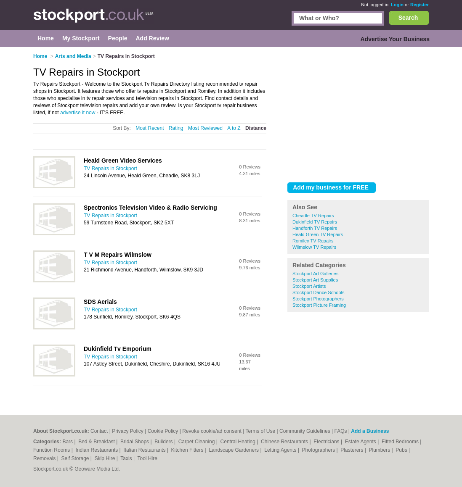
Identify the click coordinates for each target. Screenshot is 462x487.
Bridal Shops (135, 442)
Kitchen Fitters (188, 450)
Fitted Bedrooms (401, 442)
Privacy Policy (127, 431)
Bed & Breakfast (97, 442)
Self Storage (75, 458)
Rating (176, 128)
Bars (68, 442)
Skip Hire (106, 458)
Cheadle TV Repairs (313, 215)
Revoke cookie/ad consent (212, 431)
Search (408, 17)
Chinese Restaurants (285, 442)
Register (419, 4)
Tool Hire (147, 458)
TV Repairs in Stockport (110, 168)
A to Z (233, 128)
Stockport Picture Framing (319, 305)
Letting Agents (280, 450)
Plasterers (352, 450)
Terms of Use (261, 431)
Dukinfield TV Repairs (314, 221)
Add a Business (370, 431)
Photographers (319, 450)
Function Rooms (52, 450)
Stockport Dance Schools (318, 292)
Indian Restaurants (97, 450)
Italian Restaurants (145, 450)
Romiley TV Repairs (313, 240)
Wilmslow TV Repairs (314, 247)
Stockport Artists (309, 286)
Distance (255, 128)
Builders (164, 442)
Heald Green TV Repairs (317, 234)
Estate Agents (361, 442)
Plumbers (380, 450)
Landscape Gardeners (234, 450)
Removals (45, 458)
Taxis (126, 458)
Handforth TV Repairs (314, 228)
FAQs (341, 431)
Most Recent (149, 128)
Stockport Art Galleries (315, 273)
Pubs (402, 450)
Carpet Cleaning (197, 442)
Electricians (327, 442)
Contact (99, 431)
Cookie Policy (163, 431)
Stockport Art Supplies (315, 279)
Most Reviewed (205, 128)
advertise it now (77, 113)
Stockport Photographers (318, 298)
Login (397, 4)
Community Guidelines (304, 431)
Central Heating (238, 442)
